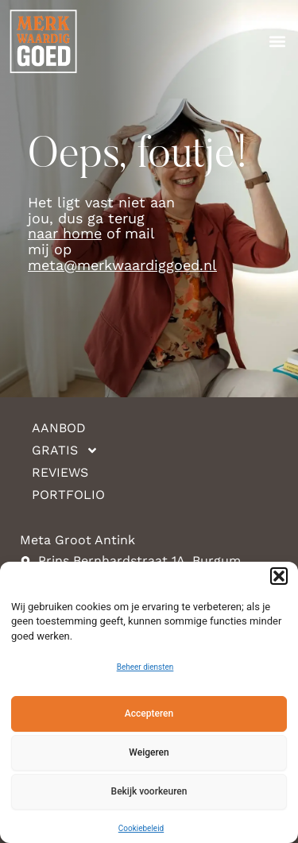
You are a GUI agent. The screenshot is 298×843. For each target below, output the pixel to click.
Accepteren (149, 713)
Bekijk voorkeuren (149, 791)
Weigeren (148, 752)
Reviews (60, 472)
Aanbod (59, 427)
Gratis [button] (65, 450)
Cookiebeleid (141, 828)
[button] (279, 576)
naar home (65, 233)
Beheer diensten (145, 667)
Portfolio (68, 494)
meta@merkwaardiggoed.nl (122, 265)
